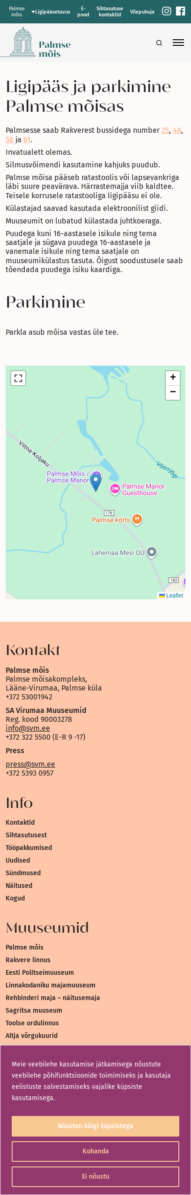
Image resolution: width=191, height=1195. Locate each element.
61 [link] (26, 139)
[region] (95, 1120)
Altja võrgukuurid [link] (32, 1036)
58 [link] (10, 139)
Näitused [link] (19, 886)
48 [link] (177, 130)
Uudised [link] (18, 860)
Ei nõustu (96, 1177)
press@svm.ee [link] (30, 764)
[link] (166, 12)
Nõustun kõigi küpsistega (95, 1126)
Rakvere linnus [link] (28, 960)
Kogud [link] (15, 898)
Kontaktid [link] (20, 823)
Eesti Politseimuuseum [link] (40, 973)
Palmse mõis (17, 12)
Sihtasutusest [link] (26, 835)
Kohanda (95, 1151)
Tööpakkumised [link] (29, 848)
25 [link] (165, 130)
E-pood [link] (83, 12)
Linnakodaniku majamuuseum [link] (51, 985)
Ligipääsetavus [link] (52, 12)
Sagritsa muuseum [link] (34, 1011)
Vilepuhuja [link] (142, 12)
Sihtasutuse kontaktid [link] (109, 12)
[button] (96, 482)
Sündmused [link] (23, 873)
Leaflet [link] (171, 595)
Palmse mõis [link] (25, 947)
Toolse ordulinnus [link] (32, 1023)
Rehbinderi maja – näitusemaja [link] (53, 998)
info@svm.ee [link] (28, 728)
